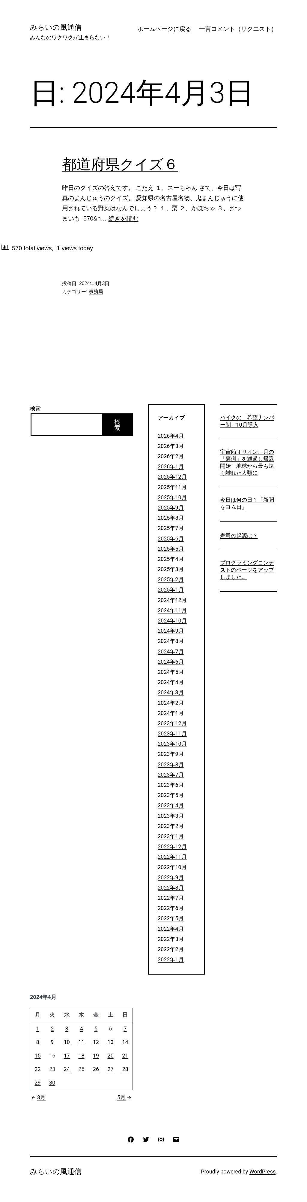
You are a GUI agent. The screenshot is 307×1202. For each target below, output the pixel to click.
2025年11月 (172, 487)
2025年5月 (171, 549)
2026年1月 (171, 466)
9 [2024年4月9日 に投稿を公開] (52, 1042)
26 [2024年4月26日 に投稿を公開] (96, 1069)
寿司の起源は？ (239, 535)
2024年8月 (171, 641)
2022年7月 (171, 898)
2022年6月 (171, 908)
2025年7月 (171, 528)
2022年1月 (171, 959)
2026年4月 (171, 436)
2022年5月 (171, 918)
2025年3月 (171, 569)
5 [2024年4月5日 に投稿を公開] (95, 1028)
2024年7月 (171, 651)
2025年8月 (171, 518)
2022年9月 (171, 877)
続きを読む (124, 218)
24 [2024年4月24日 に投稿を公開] (67, 1069)
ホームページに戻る (164, 28)
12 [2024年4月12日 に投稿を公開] (96, 1042)
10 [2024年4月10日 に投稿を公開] (67, 1042)
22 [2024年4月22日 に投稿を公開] (37, 1069)
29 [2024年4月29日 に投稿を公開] (37, 1082)
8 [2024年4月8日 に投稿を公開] (37, 1042)
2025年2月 (171, 579)
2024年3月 (171, 692)
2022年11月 (172, 857)
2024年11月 (172, 610)
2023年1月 (171, 836)
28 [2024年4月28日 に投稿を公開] (125, 1069)
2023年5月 (171, 795)
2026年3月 (171, 446)
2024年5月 (171, 672)
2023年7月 (171, 774)
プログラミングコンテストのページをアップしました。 (247, 569)
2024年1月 (171, 713)
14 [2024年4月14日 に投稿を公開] (125, 1042)
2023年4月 (171, 805)
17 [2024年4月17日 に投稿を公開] (67, 1055)
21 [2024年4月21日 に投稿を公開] (125, 1055)
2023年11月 (172, 733)
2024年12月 (172, 600)
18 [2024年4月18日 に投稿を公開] (81, 1055)
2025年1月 (171, 589)
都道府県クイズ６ (120, 164)
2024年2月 (171, 703)
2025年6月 (171, 538)
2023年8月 (171, 764)
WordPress (262, 1171)
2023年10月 (172, 744)
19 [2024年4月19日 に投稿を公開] (96, 1055)
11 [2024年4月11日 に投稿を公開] (81, 1042)
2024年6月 (171, 662)
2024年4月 (171, 682)
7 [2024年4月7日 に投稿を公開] (125, 1028)
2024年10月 (172, 620)
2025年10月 (172, 497)
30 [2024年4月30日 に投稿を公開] (52, 1082)
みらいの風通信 (56, 27)
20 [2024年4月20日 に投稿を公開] (111, 1055)
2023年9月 (171, 754)
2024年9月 (171, 631)
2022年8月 (171, 887)
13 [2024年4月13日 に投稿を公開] (111, 1042)
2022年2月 (171, 949)
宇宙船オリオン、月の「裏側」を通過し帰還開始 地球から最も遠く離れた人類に (247, 462)
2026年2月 (171, 456)
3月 (38, 1097)
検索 (35, 408)
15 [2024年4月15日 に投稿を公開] (37, 1055)
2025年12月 (172, 476)
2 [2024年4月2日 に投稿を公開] (52, 1028)
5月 (125, 1097)
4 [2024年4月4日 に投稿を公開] (81, 1028)
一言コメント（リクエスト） (238, 28)
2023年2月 (171, 826)
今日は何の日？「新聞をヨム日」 (247, 503)
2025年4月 (171, 559)
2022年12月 (172, 846)
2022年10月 (172, 867)
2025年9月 (171, 507)
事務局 (96, 291)
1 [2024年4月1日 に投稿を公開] (37, 1028)
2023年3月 (171, 816)
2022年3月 (171, 939)
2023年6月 (171, 785)
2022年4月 (171, 929)
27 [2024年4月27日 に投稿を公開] (111, 1069)
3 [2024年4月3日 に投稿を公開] (66, 1028)
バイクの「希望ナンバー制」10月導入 (247, 421)
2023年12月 (172, 723)
